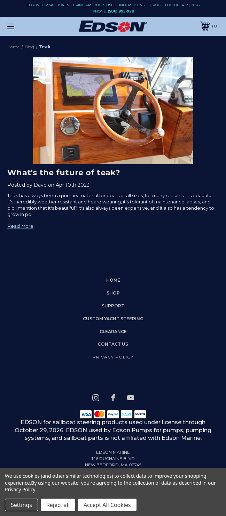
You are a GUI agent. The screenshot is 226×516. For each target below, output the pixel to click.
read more (20, 226)
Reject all (58, 505)
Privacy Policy (113, 357)
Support (113, 305)
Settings (21, 505)
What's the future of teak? (63, 172)
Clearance (113, 331)
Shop (113, 293)
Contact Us (113, 344)
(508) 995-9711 (121, 11)
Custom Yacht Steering (113, 318)
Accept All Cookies (107, 505)
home (113, 280)
